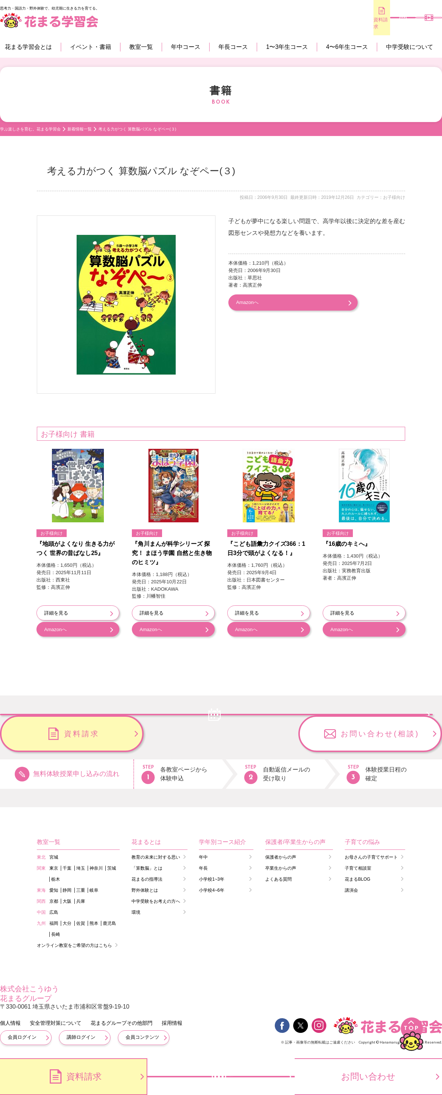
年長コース (233, 47)
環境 (135, 910)
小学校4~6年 (211, 888)
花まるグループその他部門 (121, 1022)
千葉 (67, 866)
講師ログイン (81, 1036)
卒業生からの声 (280, 866)
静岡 (67, 888)
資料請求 (331, 23)
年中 (203, 855)
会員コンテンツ (142, 1036)
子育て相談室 (358, 866)
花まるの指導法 (146, 877)
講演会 (351, 888)
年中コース (185, 47)
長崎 (55, 932)
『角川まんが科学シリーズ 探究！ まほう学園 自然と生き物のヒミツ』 (172, 553)
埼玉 (80, 866)
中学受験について (409, 47)
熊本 (94, 921)
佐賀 (80, 921)
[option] (126, 304)
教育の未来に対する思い (155, 855)
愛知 (53, 888)
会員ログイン (22, 1036)
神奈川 (96, 866)
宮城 (53, 855)
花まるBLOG (357, 877)
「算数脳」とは (146, 866)
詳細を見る (56, 613)
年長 (203, 866)
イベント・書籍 (90, 47)
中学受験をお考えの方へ (155, 899)
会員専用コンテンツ (420, 23)
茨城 (111, 866)
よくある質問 (278, 877)
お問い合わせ (368, 1076)
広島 (53, 910)
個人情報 (10, 1022)
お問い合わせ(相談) (380, 732)
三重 (80, 888)
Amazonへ (247, 302)
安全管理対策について (55, 1022)
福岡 (53, 921)
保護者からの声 (280, 855)
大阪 (67, 899)
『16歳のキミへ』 (347, 544)
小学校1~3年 (211, 877)
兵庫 (80, 899)
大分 (67, 921)
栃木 (55, 877)
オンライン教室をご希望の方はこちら (74, 944)
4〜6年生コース (347, 47)
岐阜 (94, 888)
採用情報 (172, 1022)
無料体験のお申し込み (376, 23)
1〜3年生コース (287, 47)
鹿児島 (109, 921)
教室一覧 (141, 47)
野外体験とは (144, 888)
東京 (53, 866)
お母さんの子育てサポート (371, 855)
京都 (53, 899)
